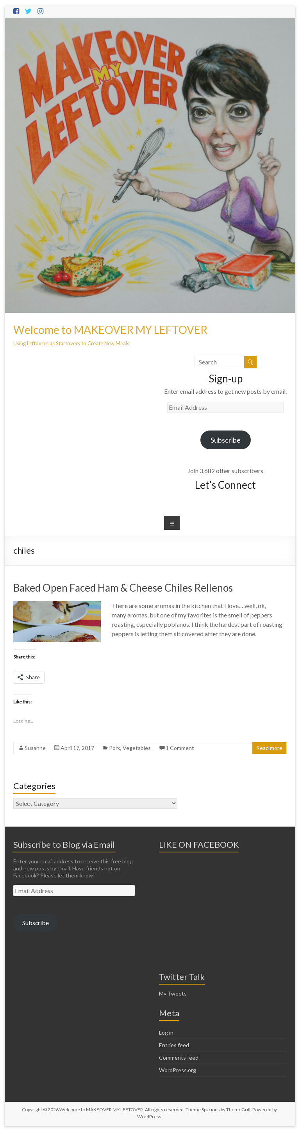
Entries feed (174, 1045)
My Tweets (173, 993)
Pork (114, 748)
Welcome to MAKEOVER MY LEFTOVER (110, 329)
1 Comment (180, 748)
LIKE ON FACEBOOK (199, 844)
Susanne (35, 748)
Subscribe (226, 440)
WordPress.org (177, 1070)
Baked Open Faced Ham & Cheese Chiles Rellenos (123, 587)
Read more (269, 748)
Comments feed (178, 1057)
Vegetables (137, 748)
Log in (166, 1032)
